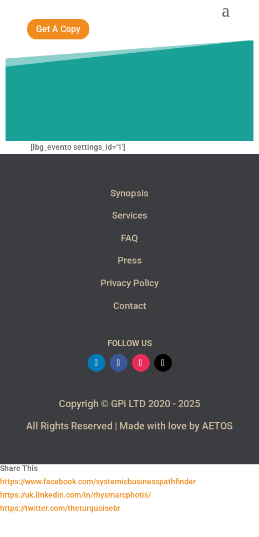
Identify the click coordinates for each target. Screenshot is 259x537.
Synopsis (129, 193)
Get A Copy (58, 29)
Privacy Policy (129, 282)
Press (130, 260)
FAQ (129, 238)
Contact (129, 305)
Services (130, 215)
